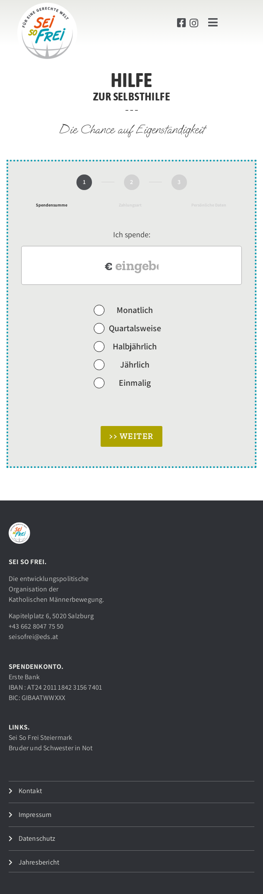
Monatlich (123, 309)
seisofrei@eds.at (33, 636)
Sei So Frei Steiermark (40, 737)
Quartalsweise (127, 327)
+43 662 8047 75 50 (36, 626)
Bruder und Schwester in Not (50, 747)
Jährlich (122, 364)
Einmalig (122, 382)
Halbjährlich (125, 346)
